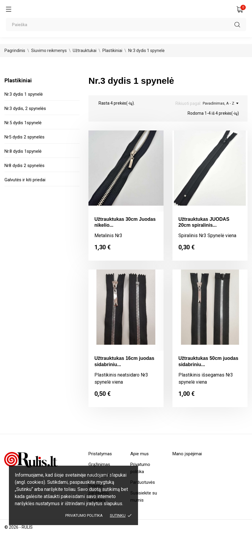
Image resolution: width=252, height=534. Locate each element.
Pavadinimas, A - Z (220, 103)
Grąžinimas (99, 464)
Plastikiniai (18, 80)
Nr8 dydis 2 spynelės (24, 165)
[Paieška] (126, 24)
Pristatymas (100, 453)
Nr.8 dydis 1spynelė (23, 151)
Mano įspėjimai (187, 453)
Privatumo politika (84, 515)
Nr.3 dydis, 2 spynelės (25, 108)
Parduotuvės (142, 482)
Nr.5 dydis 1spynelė (23, 122)
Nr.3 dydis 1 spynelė (23, 94)
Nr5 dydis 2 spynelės (24, 137)
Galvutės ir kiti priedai (24, 179)
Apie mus (139, 453)
